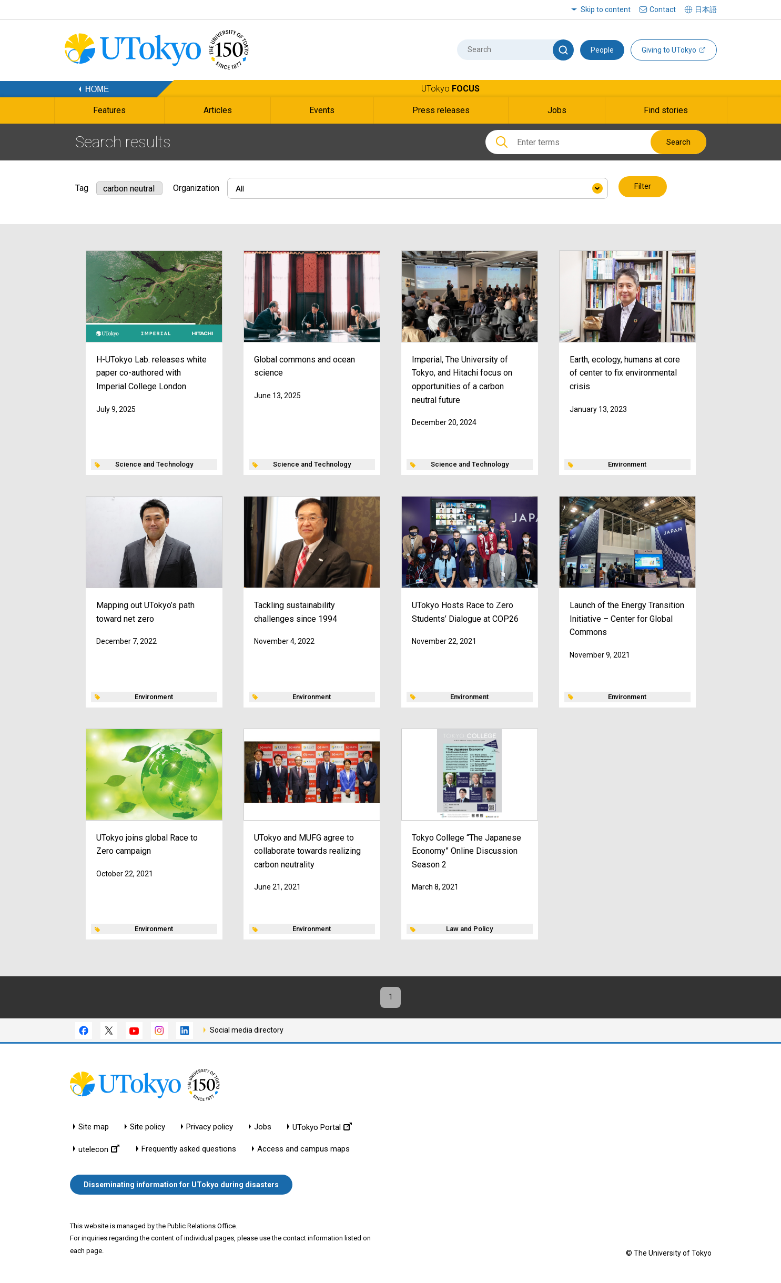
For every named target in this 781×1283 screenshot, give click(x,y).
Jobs (262, 1128)
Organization (196, 187)
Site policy (147, 1128)
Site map (93, 1128)
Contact (663, 9)
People (602, 50)
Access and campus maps (303, 1150)
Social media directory (246, 1031)
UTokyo (450, 89)
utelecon (98, 1149)
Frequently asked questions (188, 1150)
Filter (642, 187)
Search (678, 142)
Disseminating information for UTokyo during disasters (181, 1185)
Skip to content (606, 9)
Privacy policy (209, 1128)
